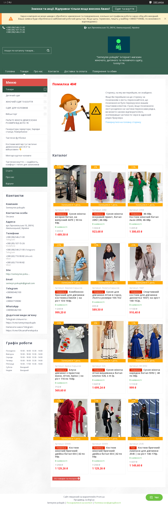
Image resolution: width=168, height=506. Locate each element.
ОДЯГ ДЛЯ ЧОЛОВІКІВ (17, 107)
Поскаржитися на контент (79, 502)
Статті (9, 170)
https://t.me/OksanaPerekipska (22, 330)
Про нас (38, 71)
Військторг (11, 113)
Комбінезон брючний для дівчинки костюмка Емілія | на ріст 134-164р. (69, 296)
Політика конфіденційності (107, 502)
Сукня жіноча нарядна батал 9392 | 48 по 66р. (144, 372)
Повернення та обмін (104, 71)
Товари (24, 71)
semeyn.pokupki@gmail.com (20, 283)
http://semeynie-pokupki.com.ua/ (18, 273)
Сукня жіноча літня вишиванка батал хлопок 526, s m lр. (107, 372)
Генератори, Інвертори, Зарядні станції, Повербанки (23, 130)
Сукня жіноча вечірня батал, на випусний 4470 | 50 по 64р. (70, 218)
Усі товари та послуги (65, 478)
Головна (10, 71)
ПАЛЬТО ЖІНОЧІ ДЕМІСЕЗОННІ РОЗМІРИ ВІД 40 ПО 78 (21, 121)
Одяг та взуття (124, 9)
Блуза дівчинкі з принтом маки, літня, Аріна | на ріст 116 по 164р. (69, 374)
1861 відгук (158, 2)
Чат (154, 497)
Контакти (53, 71)
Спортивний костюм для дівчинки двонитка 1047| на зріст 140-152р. (144, 296)
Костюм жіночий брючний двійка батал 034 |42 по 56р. (70, 452)
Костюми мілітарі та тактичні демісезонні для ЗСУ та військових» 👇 (21, 147)
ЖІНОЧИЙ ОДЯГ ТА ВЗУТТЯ (19, 101)
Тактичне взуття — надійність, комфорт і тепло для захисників (22, 163)
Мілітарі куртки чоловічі (18, 155)
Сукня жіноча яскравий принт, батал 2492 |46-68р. (107, 216)
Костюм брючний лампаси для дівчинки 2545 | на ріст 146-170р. (144, 450)
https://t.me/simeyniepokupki (21, 322)
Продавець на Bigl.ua (84, 499)
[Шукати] (48, 50)
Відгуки (9, 183)
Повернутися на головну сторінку (123, 122)
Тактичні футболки (16, 137)
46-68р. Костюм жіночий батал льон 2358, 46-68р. (144, 216)
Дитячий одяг (13, 95)
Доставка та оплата (75, 71)
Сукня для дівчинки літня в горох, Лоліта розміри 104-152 (107, 294)
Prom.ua (101, 496)
